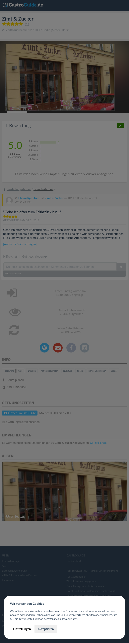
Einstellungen (22, 629)
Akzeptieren (45, 629)
